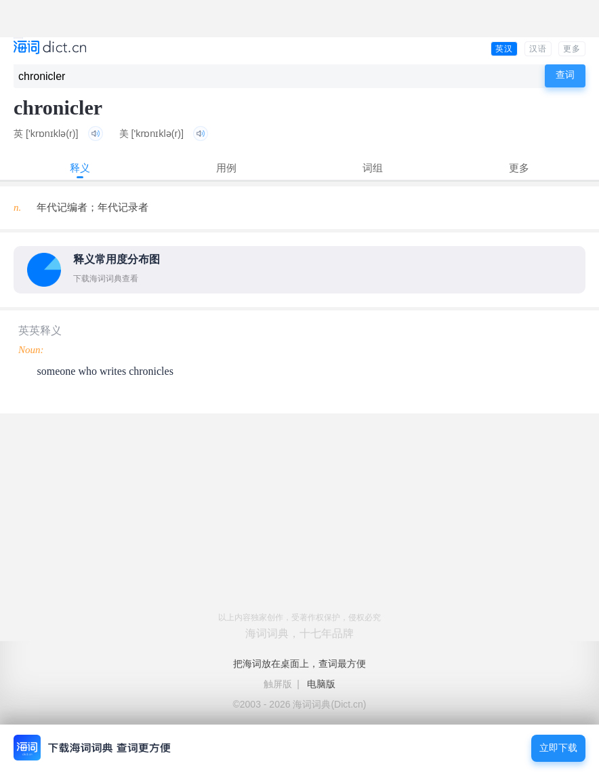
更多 (572, 49)
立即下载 (558, 748)
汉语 (538, 49)
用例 (226, 168)
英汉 (504, 49)
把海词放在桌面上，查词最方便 (299, 663)
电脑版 (321, 683)
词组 (373, 168)
